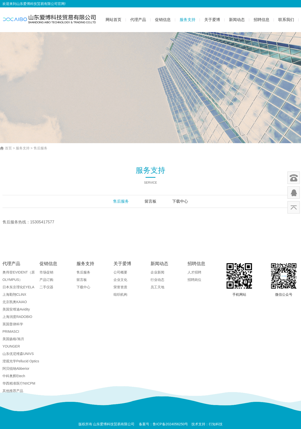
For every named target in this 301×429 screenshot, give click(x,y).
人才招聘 (194, 272)
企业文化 (120, 280)
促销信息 (163, 20)
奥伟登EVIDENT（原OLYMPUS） (18, 276)
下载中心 (180, 201)
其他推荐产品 (12, 391)
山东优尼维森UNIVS (18, 354)
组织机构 (120, 294)
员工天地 (157, 287)
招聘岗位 (194, 280)
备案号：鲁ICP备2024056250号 (163, 424)
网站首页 (113, 20)
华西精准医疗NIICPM (18, 383)
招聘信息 (261, 20)
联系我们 (286, 20)
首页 (8, 148)
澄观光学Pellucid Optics (20, 361)
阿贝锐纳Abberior (15, 368)
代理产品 (138, 20)
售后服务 (40, 148)
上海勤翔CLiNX (14, 294)
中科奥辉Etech (13, 376)
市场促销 (46, 272)
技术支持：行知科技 (207, 424)
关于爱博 (212, 20)
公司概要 (120, 272)
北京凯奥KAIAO (14, 302)
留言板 (150, 201)
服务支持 (187, 20)
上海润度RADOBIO (17, 317)
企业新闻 (157, 272)
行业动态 (157, 280)
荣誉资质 (120, 287)
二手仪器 (46, 287)
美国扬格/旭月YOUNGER (13, 342)
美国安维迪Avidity (16, 309)
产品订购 (46, 280)
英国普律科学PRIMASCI (12, 327)
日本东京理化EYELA (18, 287)
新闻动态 (237, 20)
